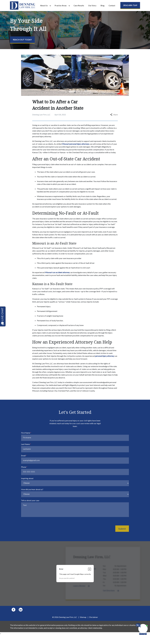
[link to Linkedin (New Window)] (20, 610)
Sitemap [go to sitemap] (83, 617)
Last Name (25, 444)
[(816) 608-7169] (130, 5)
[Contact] (112, 5)
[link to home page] (22, 5)
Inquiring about (27, 478)
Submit (122, 528)
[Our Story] (92, 5)
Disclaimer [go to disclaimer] (93, 617)
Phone (23, 467)
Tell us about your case (30, 500)
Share (114, 114)
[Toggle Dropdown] (50, 5)
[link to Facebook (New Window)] (13, 610)
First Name (25, 433)
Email (23, 455)
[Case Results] (78, 5)
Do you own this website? (67, 578)
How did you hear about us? (32, 489)
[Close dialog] (89, 569)
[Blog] (102, 5)
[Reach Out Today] (22, 39)
